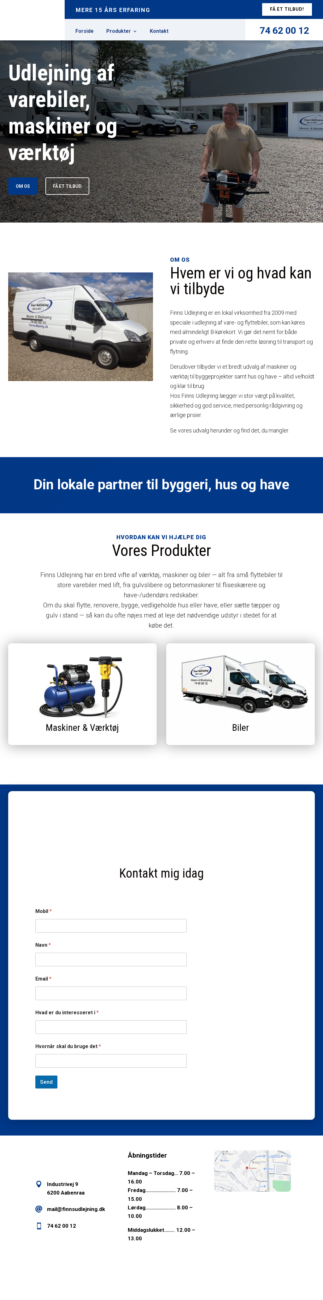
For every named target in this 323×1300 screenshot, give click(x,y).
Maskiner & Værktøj (82, 727)
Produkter (118, 31)
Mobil (43, 911)
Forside (84, 31)
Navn (43, 945)
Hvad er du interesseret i (67, 1013)
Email (43, 979)
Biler (240, 727)
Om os (23, 186)
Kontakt (159, 31)
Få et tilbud (67, 186)
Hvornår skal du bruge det (68, 1046)
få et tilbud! (287, 9)
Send (46, 1082)
